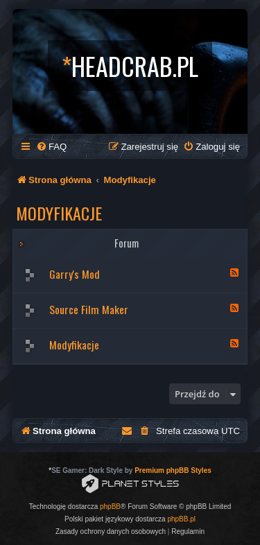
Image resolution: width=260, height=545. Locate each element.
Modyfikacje (59, 212)
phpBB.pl (181, 519)
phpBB (110, 506)
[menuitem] (51, 147)
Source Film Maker (88, 309)
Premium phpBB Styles (173, 470)
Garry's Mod (74, 274)
